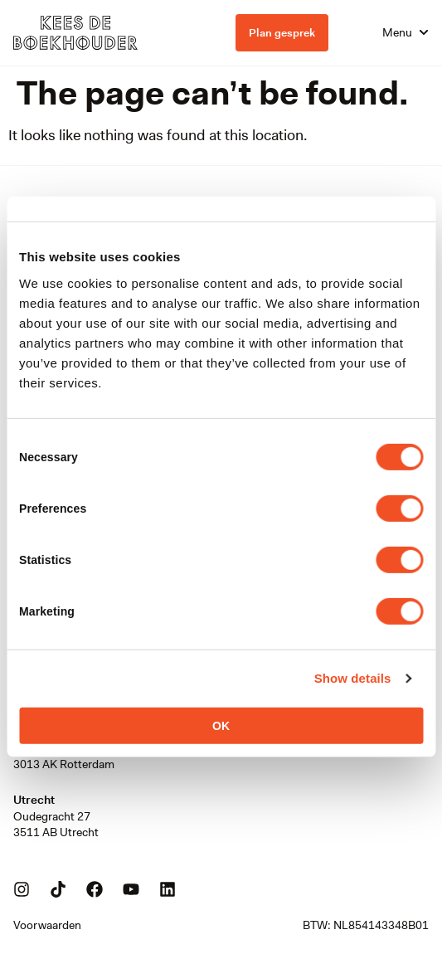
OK (221, 725)
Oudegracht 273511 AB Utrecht (56, 824)
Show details (352, 678)
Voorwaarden (47, 924)
